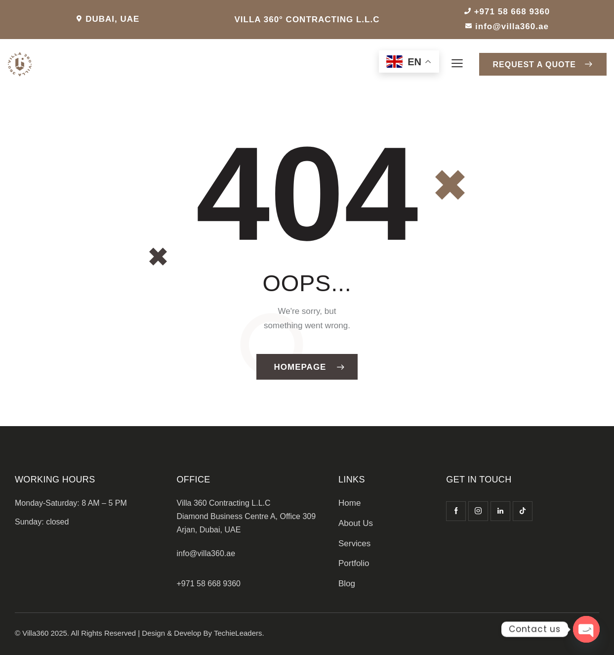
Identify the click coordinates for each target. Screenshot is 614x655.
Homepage (300, 367)
